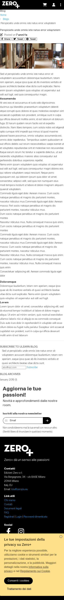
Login (19, 516)
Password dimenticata (35, 516)
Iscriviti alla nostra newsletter (22, 413)
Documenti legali (13, 508)
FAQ (6, 512)
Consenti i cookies (18, 580)
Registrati (9, 516)
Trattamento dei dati (19, 588)
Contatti (8, 504)
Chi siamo (9, 500)
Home (3, 15)
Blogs (6, 19)
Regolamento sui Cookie (35, 571)
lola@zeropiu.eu (19, 489)
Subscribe (32, 367)
